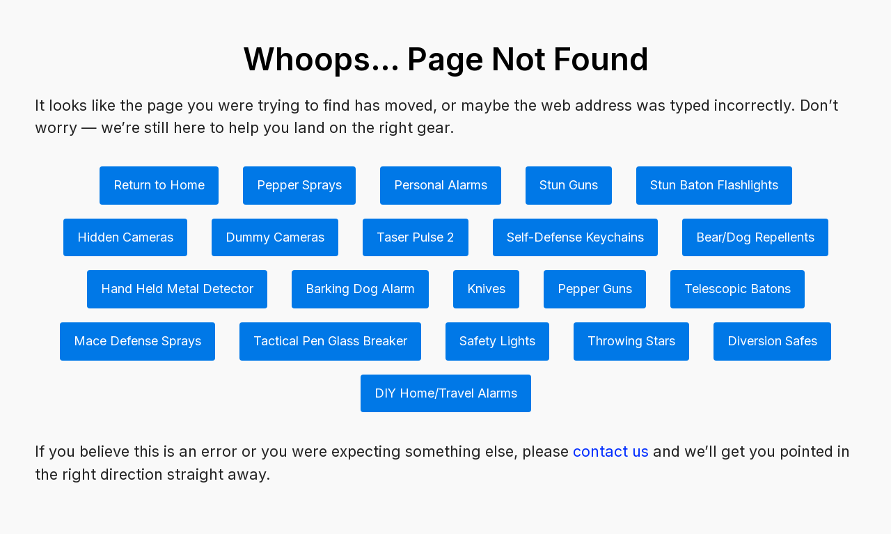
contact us (611, 451)
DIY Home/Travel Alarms (445, 393)
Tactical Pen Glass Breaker (330, 340)
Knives (486, 288)
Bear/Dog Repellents (755, 237)
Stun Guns (568, 185)
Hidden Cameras (125, 237)
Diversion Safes (772, 340)
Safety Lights (497, 340)
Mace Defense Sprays (137, 340)
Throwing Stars (631, 340)
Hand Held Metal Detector (177, 288)
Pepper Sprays (299, 185)
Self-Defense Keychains (575, 237)
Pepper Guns (595, 288)
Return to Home (159, 185)
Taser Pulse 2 (416, 237)
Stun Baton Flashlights (714, 185)
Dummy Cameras (275, 237)
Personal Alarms (440, 185)
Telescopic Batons (737, 288)
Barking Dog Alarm (360, 288)
